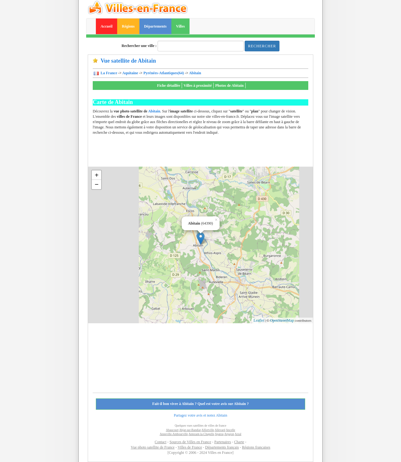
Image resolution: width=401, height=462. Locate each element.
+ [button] (97, 175)
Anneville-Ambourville (174, 434)
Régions (128, 26)
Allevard (220, 430)
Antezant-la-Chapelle (201, 434)
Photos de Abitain (229, 85)
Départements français (222, 447)
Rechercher (262, 46)
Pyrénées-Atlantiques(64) (163, 73)
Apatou (219, 434)
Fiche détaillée (168, 85)
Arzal (238, 434)
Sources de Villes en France (190, 442)
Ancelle (230, 430)
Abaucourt (172, 430)
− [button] (97, 184)
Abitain (195, 73)
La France (108, 73)
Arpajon (229, 434)
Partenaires (222, 442)
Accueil (106, 26)
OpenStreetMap (282, 320)
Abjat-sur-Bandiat (190, 430)
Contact (160, 442)
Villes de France (190, 447)
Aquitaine (130, 73)
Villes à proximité (198, 85)
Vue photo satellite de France (152, 447)
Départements (155, 26)
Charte (239, 442)
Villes (180, 26)
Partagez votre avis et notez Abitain (200, 415)
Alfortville (207, 430)
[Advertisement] (207, 152)
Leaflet (258, 320)
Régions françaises (256, 447)
